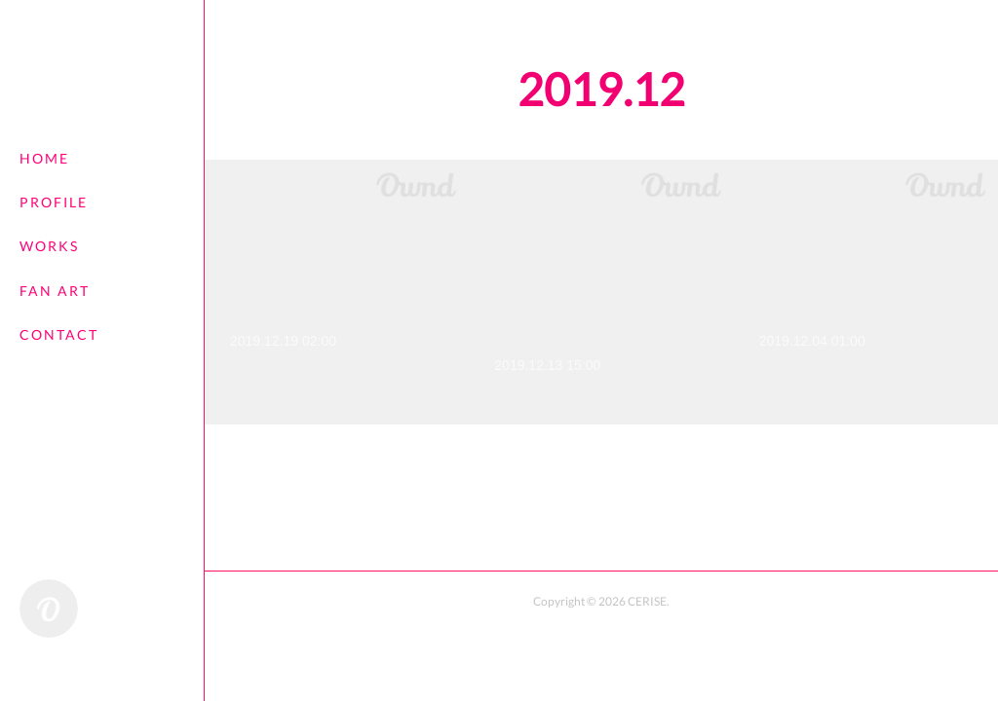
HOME (44, 158)
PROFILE (53, 202)
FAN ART (54, 290)
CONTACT (58, 334)
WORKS (49, 246)
